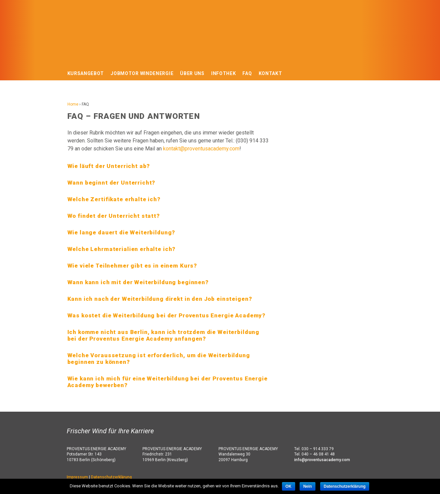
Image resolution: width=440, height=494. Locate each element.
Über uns (192, 73)
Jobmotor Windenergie (142, 73)
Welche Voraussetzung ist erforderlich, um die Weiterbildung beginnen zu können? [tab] (158, 358)
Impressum (77, 477)
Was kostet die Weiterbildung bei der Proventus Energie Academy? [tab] (166, 315)
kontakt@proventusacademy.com (201, 148)
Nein (307, 486)
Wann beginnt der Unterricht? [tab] (111, 182)
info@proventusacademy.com (322, 459)
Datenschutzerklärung (111, 477)
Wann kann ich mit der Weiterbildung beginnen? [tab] (138, 282)
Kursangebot (85, 73)
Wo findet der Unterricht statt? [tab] (113, 215)
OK (289, 486)
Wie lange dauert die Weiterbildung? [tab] (121, 232)
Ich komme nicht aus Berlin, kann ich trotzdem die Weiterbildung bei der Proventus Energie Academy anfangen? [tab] (163, 335)
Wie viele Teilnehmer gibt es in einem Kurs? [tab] (132, 265)
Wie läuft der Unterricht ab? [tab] (108, 166)
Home (72, 104)
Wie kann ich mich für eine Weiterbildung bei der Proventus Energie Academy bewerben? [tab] (167, 381)
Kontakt (270, 73)
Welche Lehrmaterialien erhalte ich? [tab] (121, 249)
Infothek (223, 73)
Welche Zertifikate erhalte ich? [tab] (113, 199)
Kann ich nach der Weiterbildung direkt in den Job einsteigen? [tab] (159, 298)
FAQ (247, 73)
